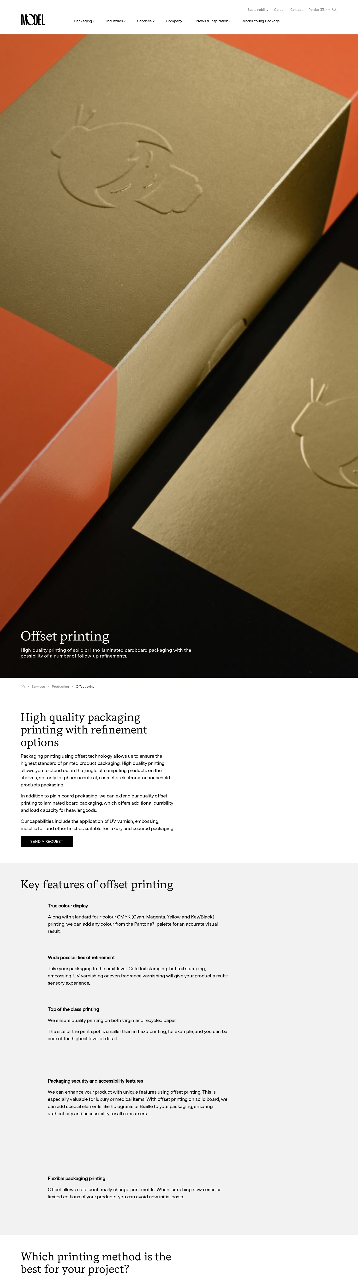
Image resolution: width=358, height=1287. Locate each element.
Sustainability (258, 10)
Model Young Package (261, 21)
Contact (296, 10)
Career (279, 10)
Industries (114, 21)
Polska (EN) (318, 10)
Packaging (83, 21)
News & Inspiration (212, 21)
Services (144, 21)
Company (174, 21)
